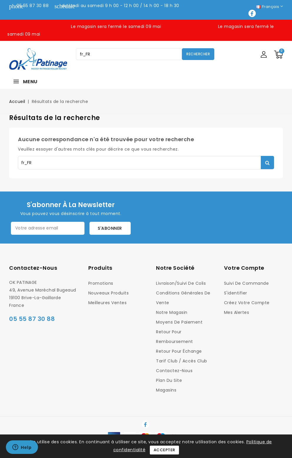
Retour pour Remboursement (174, 336)
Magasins (166, 390)
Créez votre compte (247, 303)
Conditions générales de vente (183, 298)
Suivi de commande (246, 283)
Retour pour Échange (179, 351)
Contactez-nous (33, 268)
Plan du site (169, 380)
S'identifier (235, 293)
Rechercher (198, 53)
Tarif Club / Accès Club (181, 361)
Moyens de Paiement (179, 322)
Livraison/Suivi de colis (181, 283)
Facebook (252, 13)
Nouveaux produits (108, 293)
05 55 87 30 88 (32, 6)
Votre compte (244, 268)
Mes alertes (236, 312)
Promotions (100, 283)
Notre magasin (172, 312)
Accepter (164, 450)
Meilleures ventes (107, 303)
